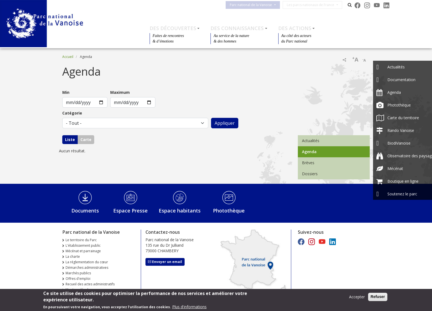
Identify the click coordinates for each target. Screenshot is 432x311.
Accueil (67, 56)
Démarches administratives (87, 267)
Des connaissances (237, 28)
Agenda (309, 151)
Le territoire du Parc (81, 240)
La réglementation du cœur (87, 262)
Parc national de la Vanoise (254, 4)
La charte (73, 256)
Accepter (357, 296)
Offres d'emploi (78, 278)
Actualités (310, 140)
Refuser (378, 296)
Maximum (120, 92)
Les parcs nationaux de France (313, 4)
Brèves (308, 162)
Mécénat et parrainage (83, 251)
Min (65, 92)
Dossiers (310, 173)
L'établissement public (83, 245)
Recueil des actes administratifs (90, 284)
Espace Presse (130, 210)
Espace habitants (180, 210)
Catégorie (72, 113)
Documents (85, 210)
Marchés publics (78, 273)
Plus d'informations (189, 306)
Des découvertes (173, 28)
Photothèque (229, 210)
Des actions (294, 28)
